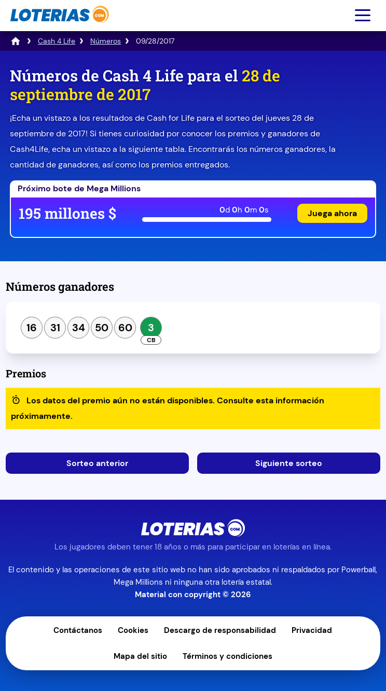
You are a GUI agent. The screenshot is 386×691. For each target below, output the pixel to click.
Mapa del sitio (140, 656)
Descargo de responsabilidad (220, 630)
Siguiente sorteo (288, 463)
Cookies (133, 630)
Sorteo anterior (97, 463)
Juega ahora (332, 213)
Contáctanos (77, 630)
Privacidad (312, 630)
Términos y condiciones (227, 656)
